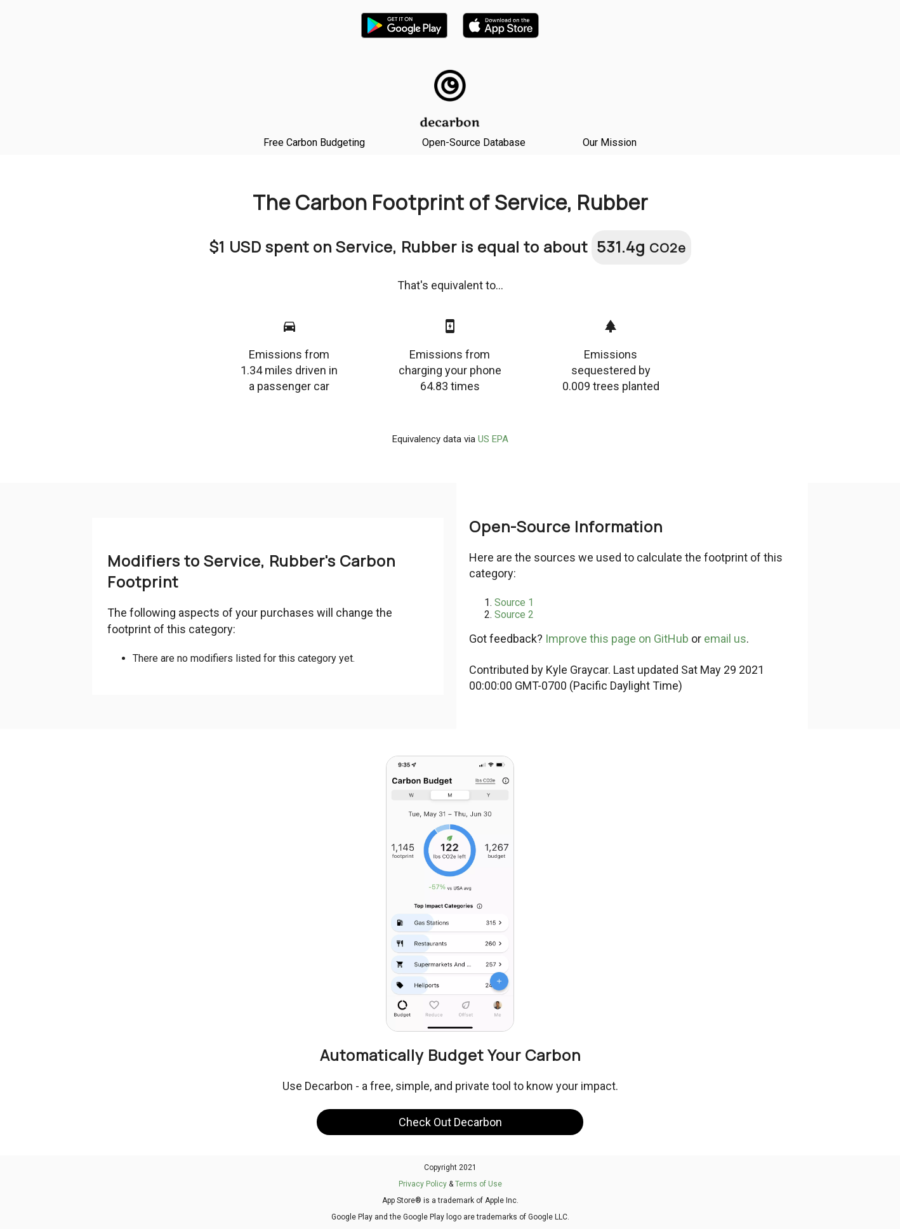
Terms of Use (478, 1184)
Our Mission (610, 142)
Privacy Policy (423, 1184)
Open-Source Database (474, 142)
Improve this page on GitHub (617, 638)
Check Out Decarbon (450, 1122)
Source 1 (514, 602)
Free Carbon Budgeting (314, 142)
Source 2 (514, 614)
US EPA (493, 439)
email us (725, 638)
